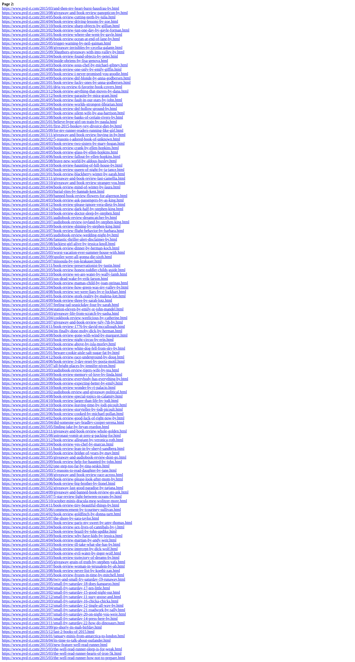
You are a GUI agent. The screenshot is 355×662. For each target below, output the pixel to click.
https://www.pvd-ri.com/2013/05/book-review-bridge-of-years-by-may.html (60, 453)
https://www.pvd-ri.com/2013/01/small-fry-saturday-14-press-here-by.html (60, 618)
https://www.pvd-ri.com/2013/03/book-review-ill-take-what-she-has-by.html (61, 544)
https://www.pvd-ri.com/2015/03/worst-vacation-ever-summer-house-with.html (63, 252)
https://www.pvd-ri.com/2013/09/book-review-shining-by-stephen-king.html (61, 226)
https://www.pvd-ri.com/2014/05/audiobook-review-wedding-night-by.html (60, 235)
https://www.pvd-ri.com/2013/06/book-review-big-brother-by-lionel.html (58, 483)
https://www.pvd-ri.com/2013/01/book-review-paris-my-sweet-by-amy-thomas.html (67, 523)
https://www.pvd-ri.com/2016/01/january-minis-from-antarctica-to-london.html (63, 636)
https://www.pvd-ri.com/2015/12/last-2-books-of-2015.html (48, 632)
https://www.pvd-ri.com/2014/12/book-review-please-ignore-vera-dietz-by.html (63, 204)
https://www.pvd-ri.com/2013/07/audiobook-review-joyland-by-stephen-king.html (65, 222)
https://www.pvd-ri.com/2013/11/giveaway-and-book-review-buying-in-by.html (64, 135)
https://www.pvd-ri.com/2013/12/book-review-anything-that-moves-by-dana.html (65, 91)
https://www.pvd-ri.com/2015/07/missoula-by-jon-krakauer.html (52, 261)
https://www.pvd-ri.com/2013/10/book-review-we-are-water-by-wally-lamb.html (64, 274)
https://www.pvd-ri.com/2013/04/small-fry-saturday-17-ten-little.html (56, 588)
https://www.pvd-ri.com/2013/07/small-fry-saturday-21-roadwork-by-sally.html (63, 610)
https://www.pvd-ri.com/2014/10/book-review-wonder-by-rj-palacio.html (58, 387)
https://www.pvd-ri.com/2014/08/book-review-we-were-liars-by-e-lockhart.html (64, 292)
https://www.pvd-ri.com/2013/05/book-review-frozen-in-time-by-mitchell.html (63, 575)
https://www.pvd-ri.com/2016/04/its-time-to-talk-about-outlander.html (56, 640)
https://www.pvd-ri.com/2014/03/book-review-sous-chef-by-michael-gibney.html (65, 65)
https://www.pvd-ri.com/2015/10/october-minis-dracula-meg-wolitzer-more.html (64, 501)
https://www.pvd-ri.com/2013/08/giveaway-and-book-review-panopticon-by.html (65, 13)
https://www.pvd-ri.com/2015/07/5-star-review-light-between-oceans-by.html (62, 496)
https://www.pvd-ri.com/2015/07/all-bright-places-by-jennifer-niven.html (58, 366)
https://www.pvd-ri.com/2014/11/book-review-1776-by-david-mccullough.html (63, 326)
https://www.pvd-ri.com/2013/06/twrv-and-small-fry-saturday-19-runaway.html (63, 579)
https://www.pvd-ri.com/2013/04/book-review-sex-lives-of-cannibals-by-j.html (63, 527)
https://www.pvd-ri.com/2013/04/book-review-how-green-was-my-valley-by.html (65, 287)
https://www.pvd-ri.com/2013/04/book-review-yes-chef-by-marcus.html (57, 444)
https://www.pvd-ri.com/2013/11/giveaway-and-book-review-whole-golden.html (64, 431)
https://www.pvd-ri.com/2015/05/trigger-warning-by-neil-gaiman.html (56, 43)
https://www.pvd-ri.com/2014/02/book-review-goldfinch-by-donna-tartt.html (61, 514)
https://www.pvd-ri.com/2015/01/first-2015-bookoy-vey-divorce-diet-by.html (62, 126)
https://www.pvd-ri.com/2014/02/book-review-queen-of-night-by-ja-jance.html (63, 170)
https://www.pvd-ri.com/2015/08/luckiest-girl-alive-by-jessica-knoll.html (58, 244)
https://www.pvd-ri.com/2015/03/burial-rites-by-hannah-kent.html (53, 191)
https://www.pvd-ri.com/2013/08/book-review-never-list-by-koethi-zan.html (61, 571)
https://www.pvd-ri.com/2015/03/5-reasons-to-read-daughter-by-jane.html (59, 470)
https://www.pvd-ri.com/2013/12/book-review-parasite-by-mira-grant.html (60, 95)
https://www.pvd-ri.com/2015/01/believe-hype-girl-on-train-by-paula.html (59, 122)
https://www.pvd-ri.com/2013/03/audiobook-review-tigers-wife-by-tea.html (60, 370)
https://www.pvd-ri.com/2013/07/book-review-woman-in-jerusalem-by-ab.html (63, 566)
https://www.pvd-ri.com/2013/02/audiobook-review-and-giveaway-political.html (64, 392)
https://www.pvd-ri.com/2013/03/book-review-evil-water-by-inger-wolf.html (61, 553)
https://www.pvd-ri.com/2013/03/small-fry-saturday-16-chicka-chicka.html (60, 601)
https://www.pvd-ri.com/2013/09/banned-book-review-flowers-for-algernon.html (64, 196)
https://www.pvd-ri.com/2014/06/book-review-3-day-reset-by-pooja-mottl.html (63, 361)
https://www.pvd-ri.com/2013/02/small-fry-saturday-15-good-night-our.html (61, 592)
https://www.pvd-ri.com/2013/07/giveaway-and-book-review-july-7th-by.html (62, 322)
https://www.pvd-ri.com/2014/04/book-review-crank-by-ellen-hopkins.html (60, 148)
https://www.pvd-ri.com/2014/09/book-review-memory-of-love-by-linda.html (62, 374)
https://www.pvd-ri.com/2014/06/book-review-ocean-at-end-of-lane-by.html (61, 39)
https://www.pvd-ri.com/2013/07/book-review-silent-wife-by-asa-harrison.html (63, 113)
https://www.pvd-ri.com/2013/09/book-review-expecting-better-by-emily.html (62, 383)
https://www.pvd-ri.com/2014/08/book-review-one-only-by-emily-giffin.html (61, 69)
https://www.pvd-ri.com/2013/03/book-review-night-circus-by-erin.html (58, 340)
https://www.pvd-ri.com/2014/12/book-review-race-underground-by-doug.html (63, 357)
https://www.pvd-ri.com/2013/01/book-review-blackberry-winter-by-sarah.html (63, 174)
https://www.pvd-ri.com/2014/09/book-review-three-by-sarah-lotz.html (57, 300)
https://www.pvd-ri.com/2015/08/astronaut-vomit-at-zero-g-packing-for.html (61, 435)
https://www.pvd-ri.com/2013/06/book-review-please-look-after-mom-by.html (62, 479)
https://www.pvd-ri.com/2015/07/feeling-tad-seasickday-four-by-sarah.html (60, 305)
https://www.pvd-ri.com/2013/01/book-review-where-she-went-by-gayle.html (62, 34)
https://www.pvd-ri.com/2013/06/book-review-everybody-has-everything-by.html (65, 379)
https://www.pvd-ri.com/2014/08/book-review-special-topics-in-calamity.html (62, 396)
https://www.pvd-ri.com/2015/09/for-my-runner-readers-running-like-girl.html (62, 130)
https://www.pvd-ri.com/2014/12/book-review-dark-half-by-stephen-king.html (62, 209)
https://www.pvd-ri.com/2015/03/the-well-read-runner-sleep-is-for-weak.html (62, 649)
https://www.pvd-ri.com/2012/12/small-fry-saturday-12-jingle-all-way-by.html (62, 605)
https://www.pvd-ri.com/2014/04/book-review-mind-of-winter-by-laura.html (61, 187)
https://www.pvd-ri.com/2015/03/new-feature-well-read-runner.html (54, 645)
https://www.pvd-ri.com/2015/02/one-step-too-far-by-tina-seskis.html (55, 466)
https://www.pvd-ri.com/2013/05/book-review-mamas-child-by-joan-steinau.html (65, 283)
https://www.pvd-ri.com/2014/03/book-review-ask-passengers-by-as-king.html (63, 200)
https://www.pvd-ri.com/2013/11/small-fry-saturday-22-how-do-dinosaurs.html (63, 623)
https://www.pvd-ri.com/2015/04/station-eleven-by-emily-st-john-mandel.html (62, 309)
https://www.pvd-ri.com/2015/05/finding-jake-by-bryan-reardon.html (55, 427)
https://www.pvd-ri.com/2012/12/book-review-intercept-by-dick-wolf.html (60, 549)
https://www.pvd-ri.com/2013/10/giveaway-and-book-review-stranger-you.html (63, 183)
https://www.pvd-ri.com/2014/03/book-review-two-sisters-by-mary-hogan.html (63, 143)
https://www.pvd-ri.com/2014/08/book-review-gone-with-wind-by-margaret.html (65, 335)
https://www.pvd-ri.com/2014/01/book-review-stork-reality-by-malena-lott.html (64, 296)
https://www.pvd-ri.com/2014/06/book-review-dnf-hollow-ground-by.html (59, 109)
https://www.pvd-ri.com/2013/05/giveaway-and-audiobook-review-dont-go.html (64, 457)
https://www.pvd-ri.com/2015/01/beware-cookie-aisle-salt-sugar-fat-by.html (61, 353)
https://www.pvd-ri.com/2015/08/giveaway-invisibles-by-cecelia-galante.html (62, 48)
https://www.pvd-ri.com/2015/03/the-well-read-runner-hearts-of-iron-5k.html (61, 653)
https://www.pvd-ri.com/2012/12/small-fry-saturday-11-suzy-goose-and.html (61, 597)
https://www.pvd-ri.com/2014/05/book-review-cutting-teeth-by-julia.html (59, 17)
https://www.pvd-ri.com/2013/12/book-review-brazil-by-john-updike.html (59, 531)
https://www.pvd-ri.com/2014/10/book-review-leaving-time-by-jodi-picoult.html (64, 405)
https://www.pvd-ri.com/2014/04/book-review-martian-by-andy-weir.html (59, 540)
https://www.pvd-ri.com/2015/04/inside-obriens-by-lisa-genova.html (55, 61)
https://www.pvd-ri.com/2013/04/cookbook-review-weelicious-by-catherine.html (64, 318)
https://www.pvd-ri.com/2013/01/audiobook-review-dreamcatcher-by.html (59, 218)
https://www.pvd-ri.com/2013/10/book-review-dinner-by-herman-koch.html (60, 248)
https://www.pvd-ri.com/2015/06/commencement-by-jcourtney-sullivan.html (61, 510)
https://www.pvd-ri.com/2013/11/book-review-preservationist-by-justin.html (61, 265)
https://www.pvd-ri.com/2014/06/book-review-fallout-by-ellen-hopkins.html (61, 156)
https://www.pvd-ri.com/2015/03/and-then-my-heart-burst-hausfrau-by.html (60, 8)
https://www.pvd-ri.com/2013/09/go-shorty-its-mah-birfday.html (52, 627)
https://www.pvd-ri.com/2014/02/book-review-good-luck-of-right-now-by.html (63, 418)
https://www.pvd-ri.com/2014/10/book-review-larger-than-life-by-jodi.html (60, 401)
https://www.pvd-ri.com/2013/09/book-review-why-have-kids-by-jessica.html (62, 536)
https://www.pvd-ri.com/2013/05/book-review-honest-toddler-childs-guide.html (63, 270)
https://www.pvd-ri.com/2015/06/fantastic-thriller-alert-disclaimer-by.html (59, 239)
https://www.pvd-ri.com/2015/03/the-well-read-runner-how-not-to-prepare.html (63, 658)
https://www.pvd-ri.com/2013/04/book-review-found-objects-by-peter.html (60, 56)
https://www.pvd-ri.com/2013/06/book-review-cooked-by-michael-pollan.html (62, 414)
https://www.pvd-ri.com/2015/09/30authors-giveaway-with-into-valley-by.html (63, 52)
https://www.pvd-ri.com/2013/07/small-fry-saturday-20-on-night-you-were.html (64, 614)
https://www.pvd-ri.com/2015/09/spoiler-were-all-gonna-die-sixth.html (57, 257)
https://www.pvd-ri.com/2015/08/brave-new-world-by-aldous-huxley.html (59, 161)
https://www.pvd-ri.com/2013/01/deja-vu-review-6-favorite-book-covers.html (62, 87)
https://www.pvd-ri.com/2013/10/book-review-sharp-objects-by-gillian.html (61, 26)
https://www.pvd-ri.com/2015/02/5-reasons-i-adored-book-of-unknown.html (61, 139)
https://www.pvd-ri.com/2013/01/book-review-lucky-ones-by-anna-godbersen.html (66, 82)
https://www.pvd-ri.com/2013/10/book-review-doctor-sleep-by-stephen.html (61, 213)
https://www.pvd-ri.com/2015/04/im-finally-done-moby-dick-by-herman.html (62, 331)
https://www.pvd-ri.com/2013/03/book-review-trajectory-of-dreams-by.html (60, 557)
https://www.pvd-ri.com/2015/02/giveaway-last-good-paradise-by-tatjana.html (62, 488)
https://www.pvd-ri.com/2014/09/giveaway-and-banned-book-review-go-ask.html (65, 492)
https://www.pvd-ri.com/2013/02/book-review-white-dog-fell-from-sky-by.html (63, 348)
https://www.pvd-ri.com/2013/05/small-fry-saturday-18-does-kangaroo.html (61, 584)
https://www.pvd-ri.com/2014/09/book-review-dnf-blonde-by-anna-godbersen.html (66, 78)
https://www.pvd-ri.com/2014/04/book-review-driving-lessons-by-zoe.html (60, 21)
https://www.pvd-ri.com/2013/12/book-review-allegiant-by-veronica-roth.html (62, 440)
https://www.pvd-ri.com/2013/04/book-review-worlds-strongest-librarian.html (62, 104)
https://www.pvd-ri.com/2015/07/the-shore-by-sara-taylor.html (50, 518)
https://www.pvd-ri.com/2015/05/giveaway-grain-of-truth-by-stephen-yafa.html (63, 562)
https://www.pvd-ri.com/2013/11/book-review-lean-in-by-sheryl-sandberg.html (63, 448)
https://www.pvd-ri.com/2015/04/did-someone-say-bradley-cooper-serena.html (63, 422)
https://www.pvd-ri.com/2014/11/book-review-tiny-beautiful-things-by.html (60, 505)
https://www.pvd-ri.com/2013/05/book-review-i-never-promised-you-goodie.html (65, 74)
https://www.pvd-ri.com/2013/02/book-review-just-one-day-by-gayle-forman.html (65, 30)
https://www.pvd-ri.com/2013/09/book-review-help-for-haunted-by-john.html (62, 462)
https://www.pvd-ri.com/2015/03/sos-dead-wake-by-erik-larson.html (55, 279)
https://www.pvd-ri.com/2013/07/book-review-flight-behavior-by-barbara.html (63, 231)
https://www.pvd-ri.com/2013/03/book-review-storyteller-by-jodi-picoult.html (62, 409)
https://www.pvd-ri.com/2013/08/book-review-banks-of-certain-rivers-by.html (62, 117)
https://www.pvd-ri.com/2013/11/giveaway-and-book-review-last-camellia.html (63, 178)
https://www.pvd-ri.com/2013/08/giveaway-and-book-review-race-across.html (62, 475)
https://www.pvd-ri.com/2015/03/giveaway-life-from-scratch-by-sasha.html (60, 313)
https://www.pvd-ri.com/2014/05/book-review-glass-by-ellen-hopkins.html (60, 152)
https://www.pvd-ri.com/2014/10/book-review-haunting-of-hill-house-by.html (62, 165)
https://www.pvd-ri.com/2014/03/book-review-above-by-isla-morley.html (59, 344)
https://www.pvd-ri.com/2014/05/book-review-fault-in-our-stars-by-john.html (62, 100)
